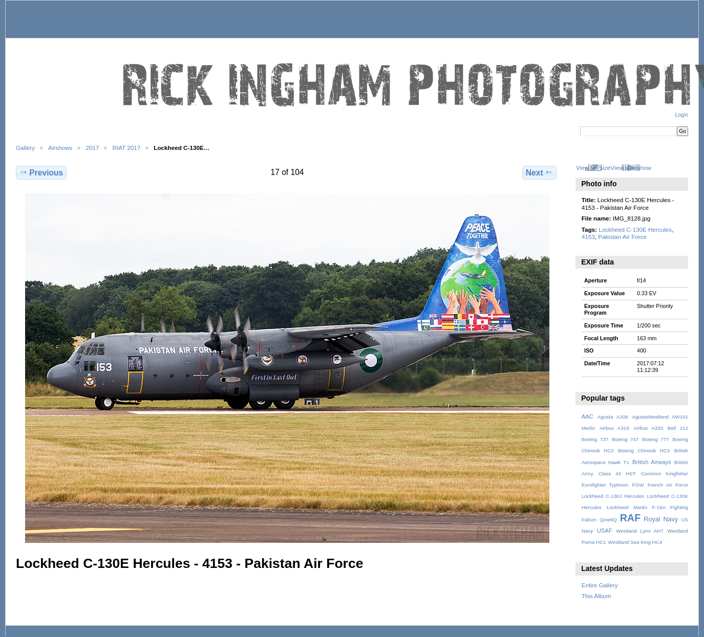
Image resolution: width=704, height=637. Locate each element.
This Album (596, 595)
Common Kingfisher (664, 473)
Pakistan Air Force (622, 236)
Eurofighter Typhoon (605, 485)
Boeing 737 (595, 439)
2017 (92, 147)
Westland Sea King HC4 (635, 542)
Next (539, 172)
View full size (593, 167)
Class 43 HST (617, 473)
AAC (587, 416)
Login (681, 115)
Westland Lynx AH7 (639, 531)
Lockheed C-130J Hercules (613, 496)
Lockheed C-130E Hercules (635, 229)
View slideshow (630, 167)
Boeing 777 (655, 439)
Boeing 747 (625, 439)
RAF (630, 517)
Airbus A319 (614, 428)
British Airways (651, 462)
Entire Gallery (600, 585)
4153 (588, 236)
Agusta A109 (613, 417)
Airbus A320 (648, 428)
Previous (41, 172)
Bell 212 (678, 428)
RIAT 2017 (126, 147)
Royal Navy (661, 519)
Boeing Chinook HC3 (644, 450)
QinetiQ (608, 519)
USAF (604, 531)
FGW (638, 485)
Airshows (60, 147)
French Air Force (668, 485)
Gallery (25, 147)
